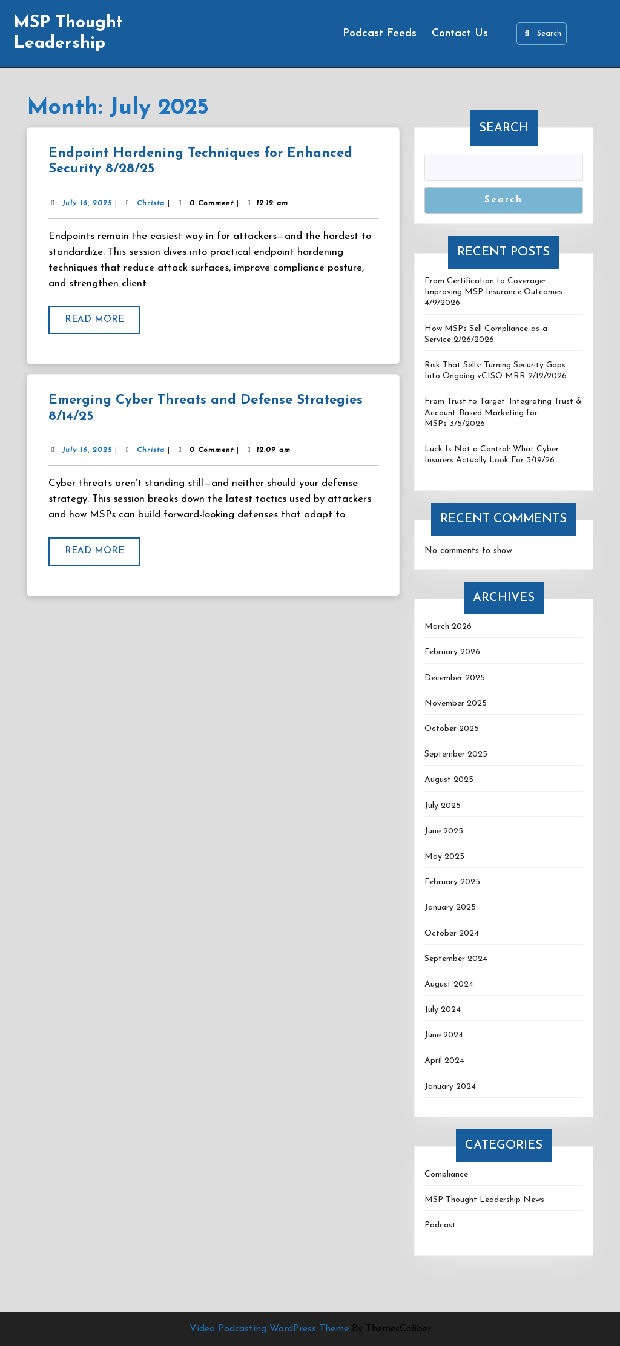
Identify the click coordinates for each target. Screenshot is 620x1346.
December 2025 (454, 678)
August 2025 (448, 779)
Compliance (446, 1174)
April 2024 (444, 1060)
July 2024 (442, 1009)
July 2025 (442, 805)
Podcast (440, 1225)
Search (541, 33)
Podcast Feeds (380, 33)
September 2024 (455, 959)
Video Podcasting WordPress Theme (269, 1329)
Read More (102, 324)
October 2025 (451, 729)
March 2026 (448, 626)
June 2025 (443, 831)
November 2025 (455, 703)
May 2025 (444, 856)
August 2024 (448, 984)
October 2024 (451, 933)
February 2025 (452, 882)
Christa (151, 203)
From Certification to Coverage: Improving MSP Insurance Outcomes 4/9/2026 (493, 292)
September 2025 (455, 754)
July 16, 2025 (87, 203)
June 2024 (443, 1035)
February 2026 (452, 652)
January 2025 (450, 907)
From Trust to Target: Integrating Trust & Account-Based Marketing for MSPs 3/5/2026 (503, 412)
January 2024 (450, 1086)
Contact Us (460, 33)
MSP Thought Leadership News (484, 1199)
